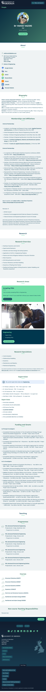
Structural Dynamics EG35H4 (12, 586)
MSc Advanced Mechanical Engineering (15, 526)
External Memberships (8, 148)
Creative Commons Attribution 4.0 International (27, 371)
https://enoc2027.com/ (19, 154)
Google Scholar (9, 68)
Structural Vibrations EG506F (13, 582)
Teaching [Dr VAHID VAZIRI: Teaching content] (23, 514)
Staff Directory (6, 660)
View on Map (7, 61)
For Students (19, 626)
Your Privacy (5, 674)
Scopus (7, 81)
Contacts (5, 652)
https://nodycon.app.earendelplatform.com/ (23, 166)
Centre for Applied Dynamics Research (20, 144)
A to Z (4, 654)
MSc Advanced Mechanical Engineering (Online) (17, 558)
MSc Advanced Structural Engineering (15, 542)
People (4, 7)
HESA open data (5, 371)
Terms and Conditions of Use (9, 671)
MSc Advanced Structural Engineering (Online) (17, 564)
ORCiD (6, 74)
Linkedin (7, 84)
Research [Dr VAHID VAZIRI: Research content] (23, 234)
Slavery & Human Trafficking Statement (11, 683)
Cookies (4, 680)
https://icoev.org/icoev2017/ (29, 194)
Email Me (7, 299)
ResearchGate (8, 78)
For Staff (27, 626)
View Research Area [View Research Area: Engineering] (9, 342)
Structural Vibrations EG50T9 (13, 578)
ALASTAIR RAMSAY (8, 410)
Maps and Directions (7, 657)
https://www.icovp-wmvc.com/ (34, 160)
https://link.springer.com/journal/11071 (13, 202)
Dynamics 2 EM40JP (10, 589)
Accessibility (5, 677)
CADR (37, 103)
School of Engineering (9, 64)
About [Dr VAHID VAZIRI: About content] (23, 46)
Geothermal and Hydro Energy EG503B (15, 601)
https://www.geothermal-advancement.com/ (20, 175)
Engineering (26, 382)
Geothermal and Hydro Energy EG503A (15, 597)
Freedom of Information (8, 686)
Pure (6, 71)
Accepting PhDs (23, 34)
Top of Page (23, 666)
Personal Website (9, 88)
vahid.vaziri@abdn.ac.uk (10, 53)
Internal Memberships (8, 124)
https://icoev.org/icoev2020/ (11, 186)
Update (40, 620)
